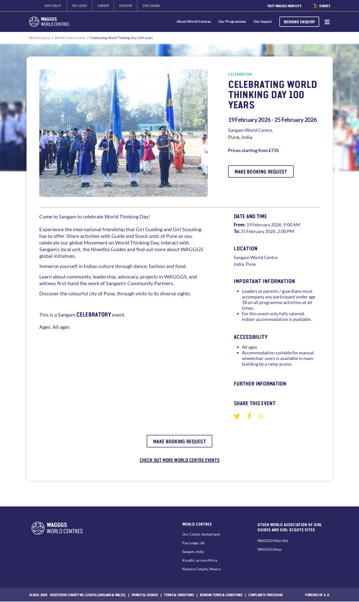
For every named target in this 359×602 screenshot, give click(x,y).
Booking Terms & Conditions (221, 595)
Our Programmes (232, 22)
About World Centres (193, 22)
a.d (327, 595)
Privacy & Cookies (144, 595)
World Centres (40, 38)
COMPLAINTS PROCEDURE (265, 595)
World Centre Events (70, 38)
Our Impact (262, 22)
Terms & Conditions (179, 595)
